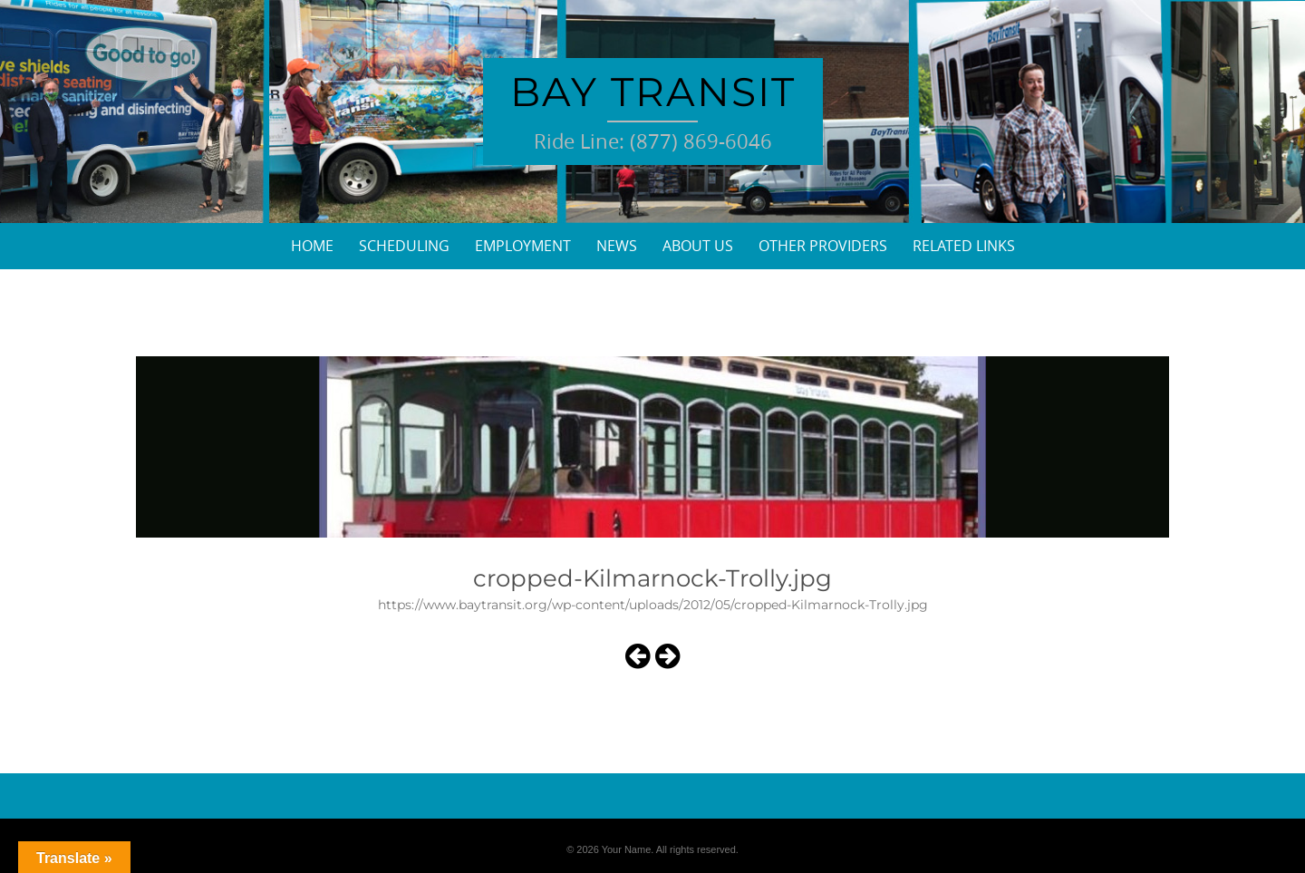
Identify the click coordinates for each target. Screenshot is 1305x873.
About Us (697, 246)
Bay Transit (653, 91)
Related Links (964, 246)
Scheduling (404, 246)
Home (312, 246)
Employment (523, 246)
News (616, 246)
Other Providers (823, 246)
